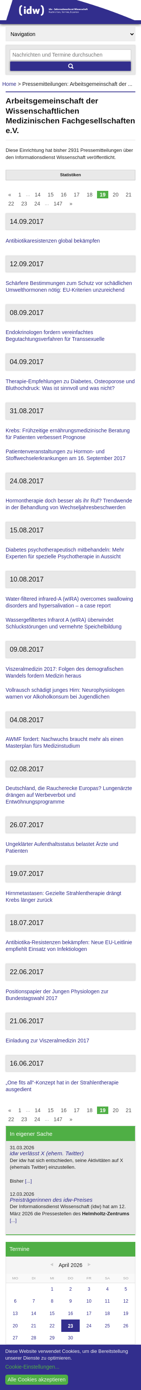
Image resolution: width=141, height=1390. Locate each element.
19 (103, 195)
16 (64, 195)
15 (51, 195)
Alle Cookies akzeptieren (36, 1380)
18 (90, 195)
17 (77, 195)
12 (125, 1301)
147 (57, 204)
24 (37, 204)
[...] (28, 1181)
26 (125, 1326)
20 (116, 195)
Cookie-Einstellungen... (32, 1366)
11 (107, 1301)
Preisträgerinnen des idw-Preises (51, 1200)
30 (70, 1338)
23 (24, 204)
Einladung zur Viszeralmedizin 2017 (47, 1041)
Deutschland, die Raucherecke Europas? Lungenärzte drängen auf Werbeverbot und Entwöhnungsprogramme (69, 795)
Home (9, 84)
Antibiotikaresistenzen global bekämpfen (53, 241)
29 (52, 1338)
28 (33, 1338)
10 (88, 1301)
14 (38, 195)
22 (11, 204)
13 (15, 1313)
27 (15, 1338)
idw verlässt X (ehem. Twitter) (46, 1153)
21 (129, 195)
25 (107, 1326)
